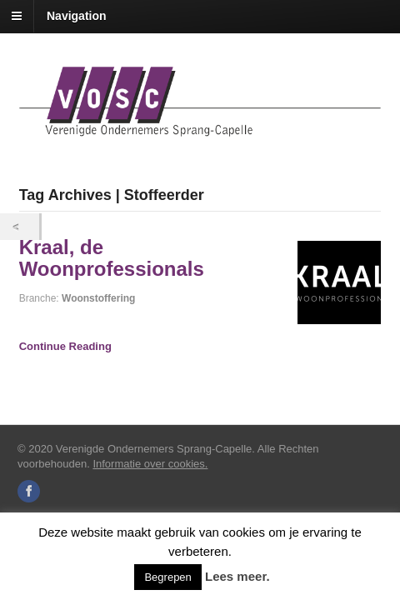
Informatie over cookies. (150, 464)
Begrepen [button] (167, 577)
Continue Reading (65, 346)
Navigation (77, 15)
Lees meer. (237, 576)
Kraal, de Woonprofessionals (111, 258)
